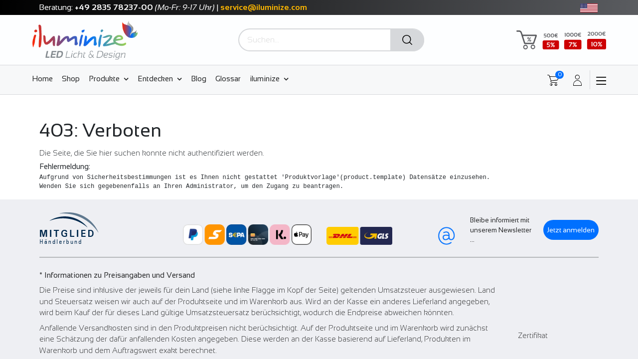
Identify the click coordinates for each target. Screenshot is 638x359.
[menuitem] (44, 78)
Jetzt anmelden (571, 230)
